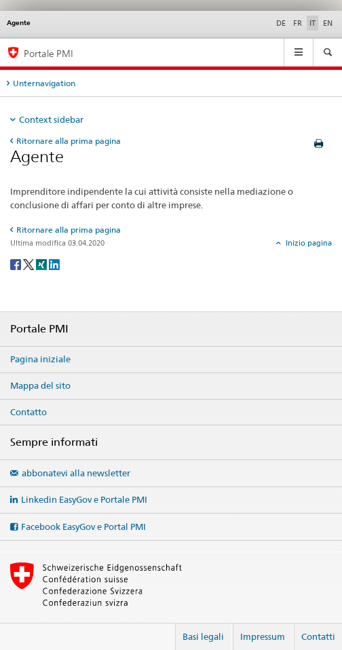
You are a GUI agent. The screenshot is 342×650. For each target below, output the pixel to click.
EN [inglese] (327, 23)
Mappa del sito (40, 385)
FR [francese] (297, 23)
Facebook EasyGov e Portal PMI (83, 526)
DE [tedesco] (281, 23)
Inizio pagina (308, 243)
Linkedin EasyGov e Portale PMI (84, 499)
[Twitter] (29, 264)
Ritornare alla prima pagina (68, 141)
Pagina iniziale (40, 358)
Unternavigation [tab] (44, 83)
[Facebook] (16, 264)
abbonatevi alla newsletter (76, 472)
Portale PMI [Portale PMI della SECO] (48, 53)
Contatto (28, 411)
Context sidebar (51, 119)
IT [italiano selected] (312, 23)
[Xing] (42, 264)
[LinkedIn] (54, 264)
